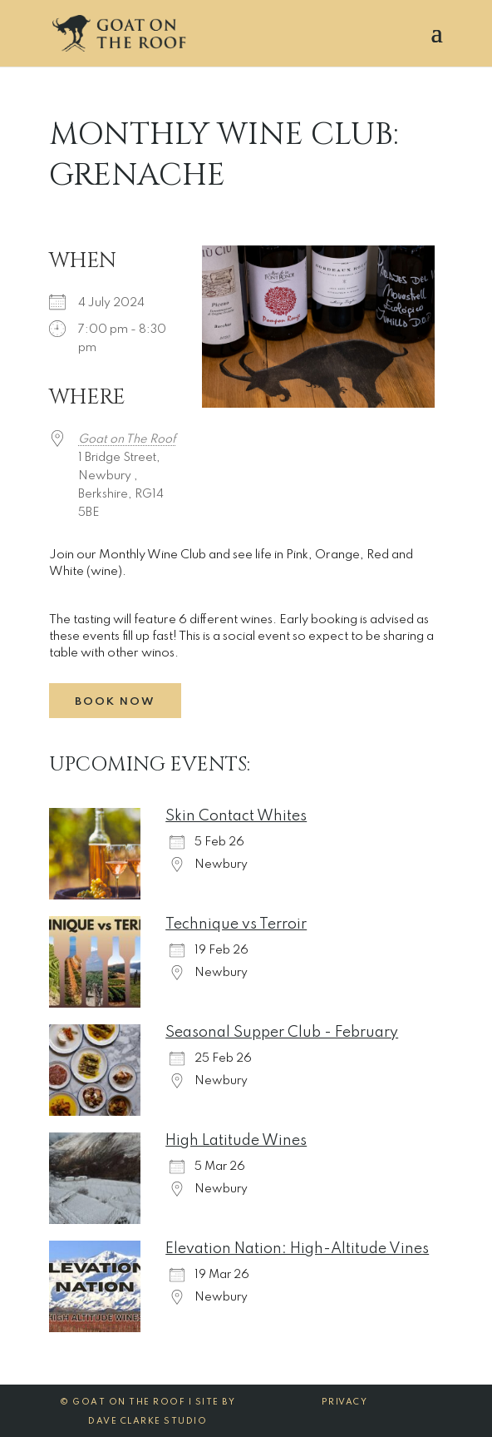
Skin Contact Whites (236, 816)
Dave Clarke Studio (147, 1421)
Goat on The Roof (127, 439)
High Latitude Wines (236, 1140)
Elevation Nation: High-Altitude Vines (297, 1248)
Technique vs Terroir (236, 924)
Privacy (345, 1402)
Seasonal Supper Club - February (281, 1032)
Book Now (115, 701)
